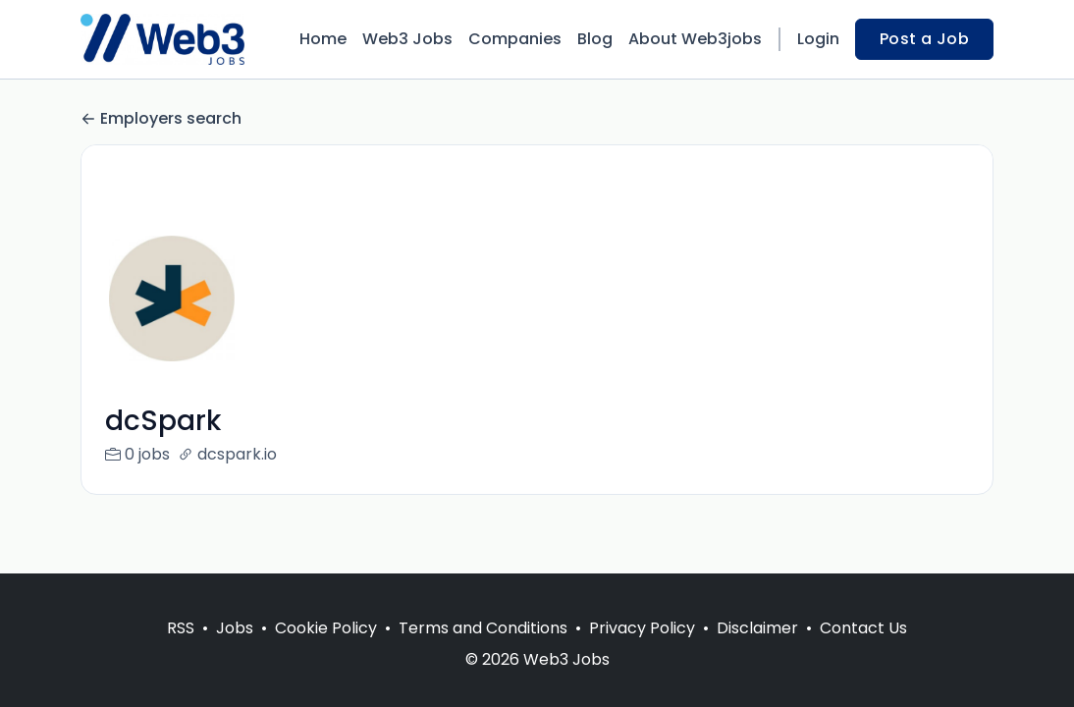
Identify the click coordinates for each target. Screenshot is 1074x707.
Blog (595, 38)
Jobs (234, 628)
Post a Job (924, 38)
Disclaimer (757, 628)
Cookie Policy (326, 628)
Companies (515, 38)
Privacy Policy (642, 628)
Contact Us (863, 628)
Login (818, 38)
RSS (180, 628)
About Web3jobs (695, 38)
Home (323, 38)
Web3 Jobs (407, 38)
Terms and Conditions (483, 628)
